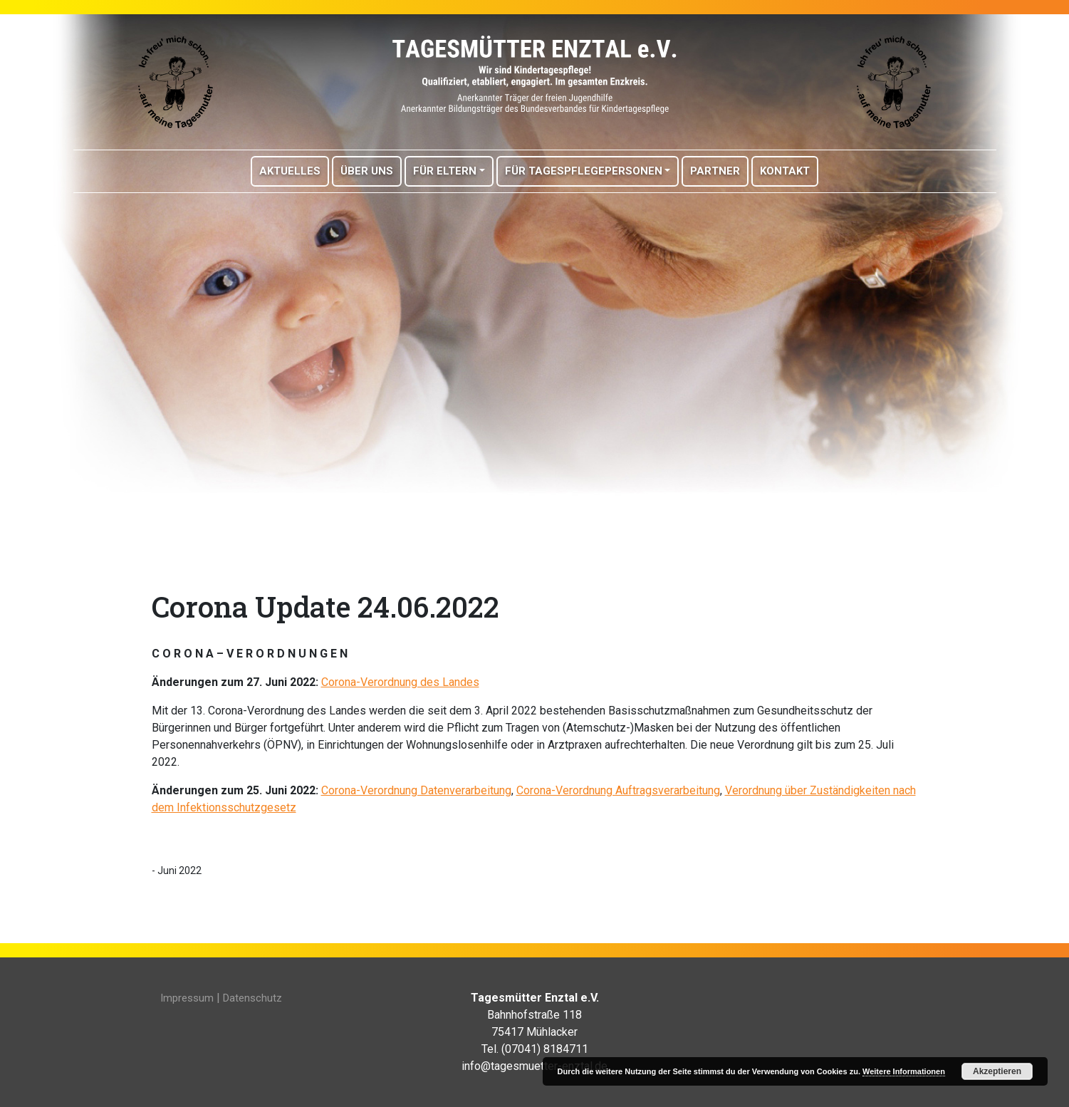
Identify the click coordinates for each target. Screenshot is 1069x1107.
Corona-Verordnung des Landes (400, 682)
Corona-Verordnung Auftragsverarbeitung (618, 790)
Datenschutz (252, 998)
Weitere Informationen (903, 1071)
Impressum (187, 998)
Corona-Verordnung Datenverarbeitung (416, 790)
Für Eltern (444, 171)
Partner (715, 171)
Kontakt (785, 171)
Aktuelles (289, 171)
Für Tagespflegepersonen (583, 171)
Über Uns (366, 171)
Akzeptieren (997, 1071)
